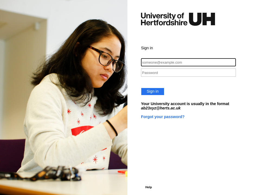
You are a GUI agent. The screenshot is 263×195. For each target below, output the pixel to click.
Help (148, 187)
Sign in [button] (153, 91)
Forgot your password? (163, 117)
